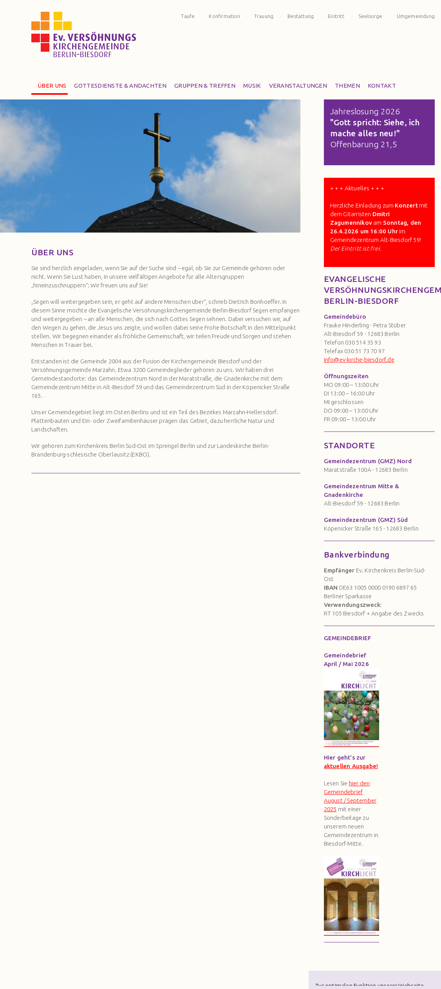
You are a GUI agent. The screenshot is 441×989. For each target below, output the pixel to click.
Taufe (188, 16)
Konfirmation (224, 16)
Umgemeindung (416, 16)
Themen (345, 87)
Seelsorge (370, 16)
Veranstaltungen (296, 87)
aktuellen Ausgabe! (351, 766)
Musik (250, 87)
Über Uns (49, 87)
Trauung (263, 16)
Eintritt (336, 16)
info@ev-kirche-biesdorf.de (359, 359)
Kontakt (379, 87)
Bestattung (300, 16)
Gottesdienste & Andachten (118, 87)
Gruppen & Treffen (202, 87)
